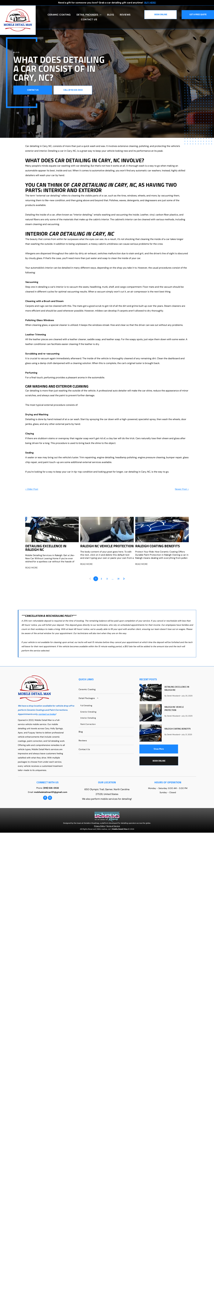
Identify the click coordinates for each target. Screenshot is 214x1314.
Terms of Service (113, 826)
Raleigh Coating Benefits (157, 546)
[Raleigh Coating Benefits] (162, 529)
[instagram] (50, 798)
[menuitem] (59, 14)
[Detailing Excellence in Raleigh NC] (52, 529)
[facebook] (45, 798)
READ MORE (31, 567)
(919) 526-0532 (51, 788)
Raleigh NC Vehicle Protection (107, 546)
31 (118, 578)
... (113, 578)
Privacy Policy (99, 826)
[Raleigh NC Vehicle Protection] (107, 529)
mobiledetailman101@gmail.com (50, 792)
